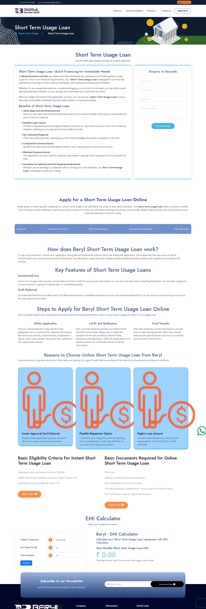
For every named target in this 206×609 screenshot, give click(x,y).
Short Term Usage (27, 33)
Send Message (163, 126)
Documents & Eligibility (140, 237)
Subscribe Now (167, 584)
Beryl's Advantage (98, 237)
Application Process (58, 237)
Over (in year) (27, 564)
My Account (183, 2)
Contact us (165, 11)
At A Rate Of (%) (28, 556)
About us (116, 11)
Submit (26, 572)
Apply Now (182, 11)
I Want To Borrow (29, 548)
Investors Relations (133, 11)
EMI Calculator (181, 237)
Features (21, 237)
